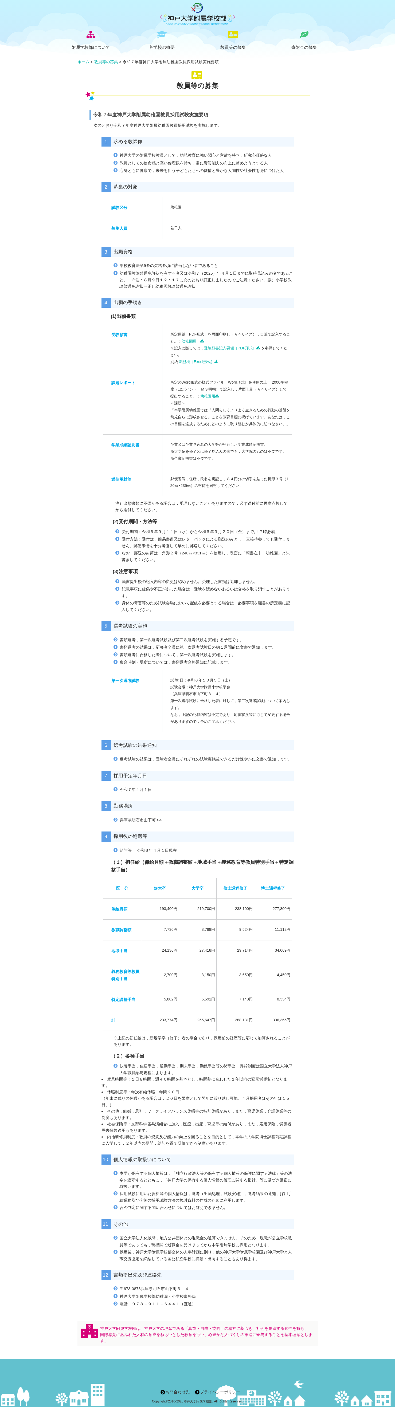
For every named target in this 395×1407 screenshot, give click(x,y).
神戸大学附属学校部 (197, 1401)
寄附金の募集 (304, 47)
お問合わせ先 (178, 1392)
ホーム (83, 62)
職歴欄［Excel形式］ (198, 362)
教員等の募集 (233, 47)
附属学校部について (91, 47)
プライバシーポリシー (220, 1392)
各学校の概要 (162, 47)
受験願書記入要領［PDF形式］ (232, 348)
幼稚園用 (193, 341)
